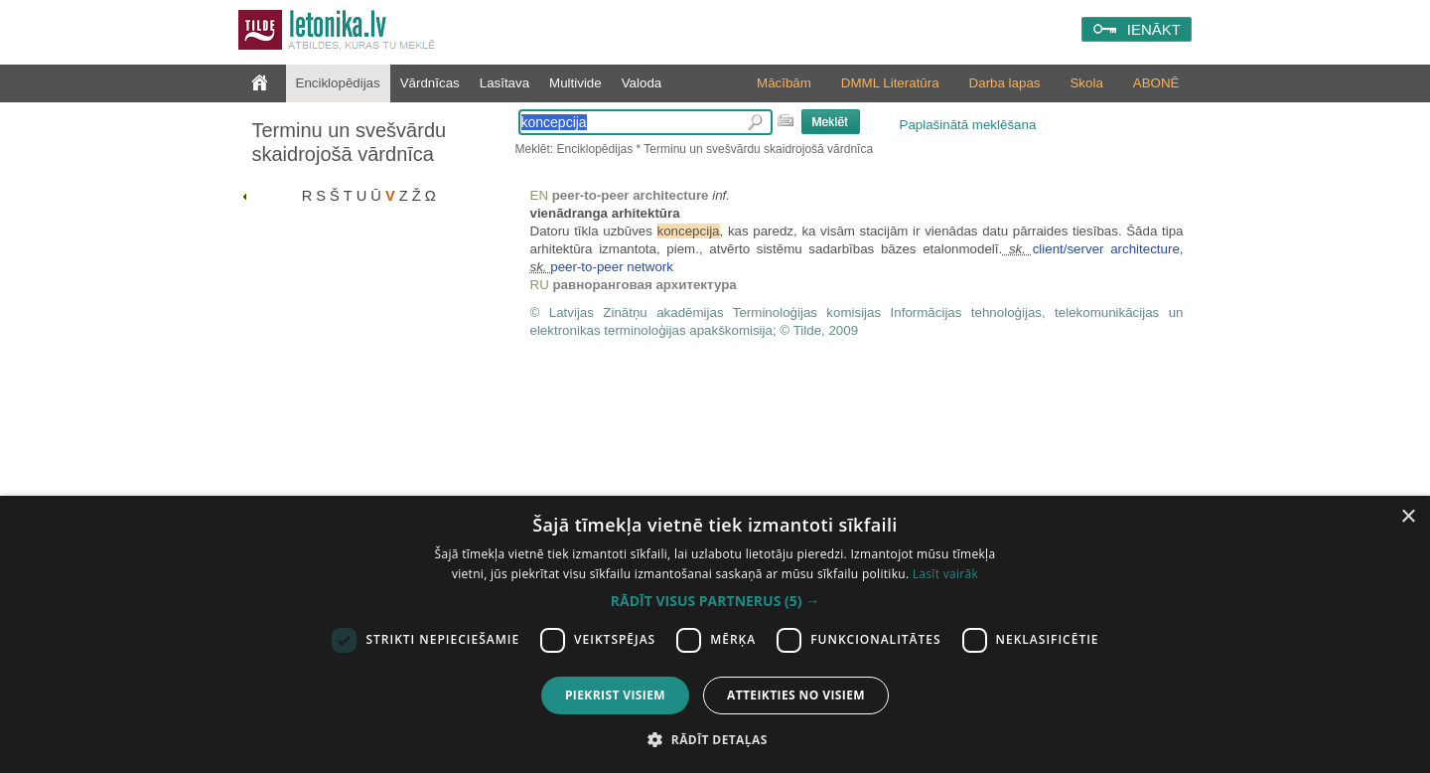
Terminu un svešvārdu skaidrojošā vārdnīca (349, 142)
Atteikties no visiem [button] (796, 695)
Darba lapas (1005, 83)
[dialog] (715, 634)
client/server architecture (1106, 248)
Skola (1086, 83)
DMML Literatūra (890, 83)
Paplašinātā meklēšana (968, 124)
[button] (715, 601)
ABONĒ (1156, 83)
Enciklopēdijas (338, 83)
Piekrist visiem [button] (615, 695)
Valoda (642, 83)
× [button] (1407, 517)
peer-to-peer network (611, 266)
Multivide (575, 83)
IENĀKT (1154, 29)
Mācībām (784, 83)
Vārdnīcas (430, 83)
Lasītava (504, 83)
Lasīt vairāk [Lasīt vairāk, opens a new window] (945, 573)
